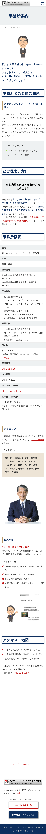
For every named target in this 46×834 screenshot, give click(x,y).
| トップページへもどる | (23, 764)
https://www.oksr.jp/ (12, 391)
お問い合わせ (37, 439)
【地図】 (6, 357)
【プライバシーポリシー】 (23, 830)
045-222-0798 (8, 368)
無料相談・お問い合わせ (23, 815)
